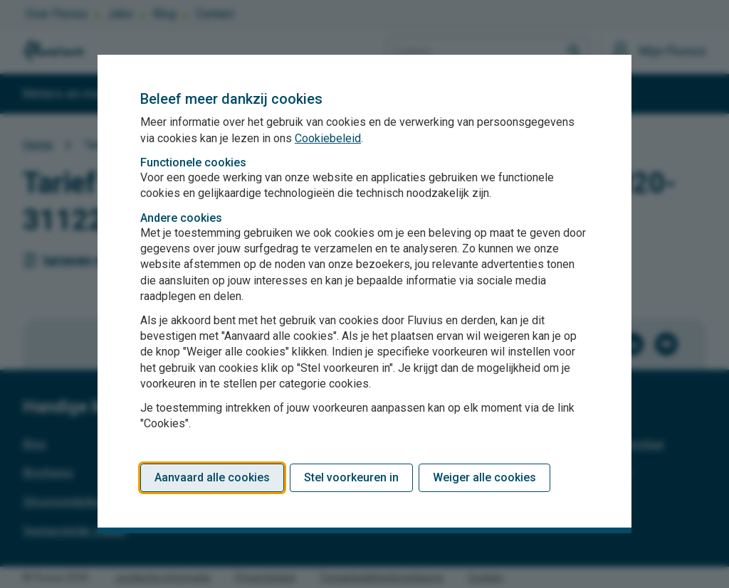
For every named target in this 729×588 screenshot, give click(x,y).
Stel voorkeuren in (351, 477)
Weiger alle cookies (484, 477)
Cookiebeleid (328, 138)
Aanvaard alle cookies (212, 477)
